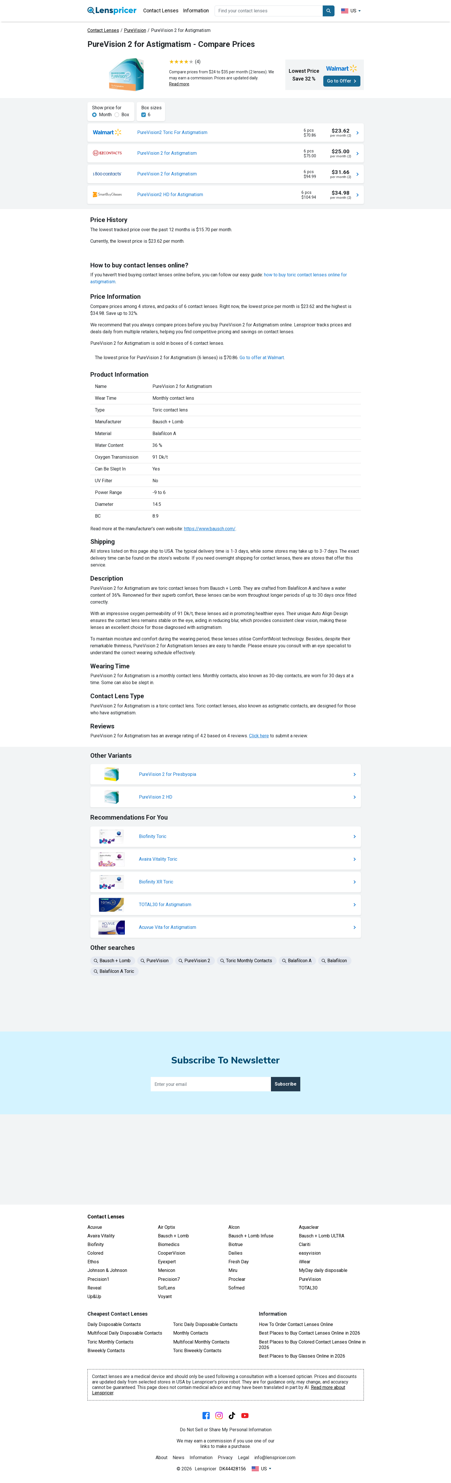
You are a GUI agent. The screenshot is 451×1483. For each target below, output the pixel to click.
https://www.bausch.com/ (210, 664)
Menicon (166, 1270)
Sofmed (236, 1288)
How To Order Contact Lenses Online (296, 1324)
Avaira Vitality (101, 1236)
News (178, 1457)
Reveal (94, 1288)
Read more (179, 84)
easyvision (310, 1253)
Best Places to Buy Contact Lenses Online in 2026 (309, 1333)
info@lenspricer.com (274, 1457)
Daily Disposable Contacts (114, 1324)
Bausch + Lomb (173, 1236)
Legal (243, 1457)
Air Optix (166, 1227)
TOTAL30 (308, 1288)
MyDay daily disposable (323, 1270)
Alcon (234, 1227)
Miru (232, 1270)
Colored (95, 1253)
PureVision (135, 30)
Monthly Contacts (190, 1333)
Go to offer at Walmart (262, 492)
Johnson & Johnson (107, 1270)
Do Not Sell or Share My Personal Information (226, 1429)
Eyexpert (167, 1261)
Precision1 (98, 1279)
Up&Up (94, 1296)
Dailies (235, 1253)
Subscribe (286, 1174)
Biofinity (95, 1244)
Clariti (304, 1244)
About (161, 1457)
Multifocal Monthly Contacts (201, 1342)
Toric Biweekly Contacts (197, 1350)
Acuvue (94, 1227)
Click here (259, 871)
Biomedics (168, 1244)
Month (105, 114)
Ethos (93, 1261)
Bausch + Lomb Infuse (251, 1236)
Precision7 (169, 1279)
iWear (304, 1261)
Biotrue (235, 1244)
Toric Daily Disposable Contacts (205, 1324)
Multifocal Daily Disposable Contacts (124, 1333)
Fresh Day (238, 1261)
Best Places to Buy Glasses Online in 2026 (302, 1356)
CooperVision (171, 1253)
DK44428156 (232, 1468)
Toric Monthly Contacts (110, 1342)
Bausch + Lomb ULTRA (321, 1236)
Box (125, 114)
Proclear (236, 1279)
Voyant (165, 1296)
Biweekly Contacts (106, 1350)
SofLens (166, 1288)
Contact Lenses (161, 11)
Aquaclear (309, 1227)
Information (196, 11)
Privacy (225, 1457)
